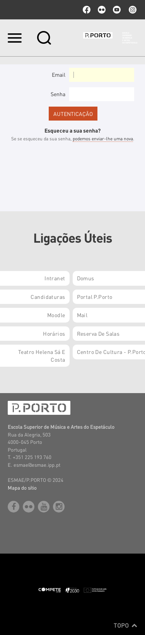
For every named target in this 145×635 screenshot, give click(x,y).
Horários (54, 333)
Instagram (132, 10)
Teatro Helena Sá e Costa (41, 355)
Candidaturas (48, 296)
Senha (58, 93)
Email (58, 74)
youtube (117, 10)
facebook (86, 10)
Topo (125, 625)
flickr (102, 10)
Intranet (54, 277)
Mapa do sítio (22, 487)
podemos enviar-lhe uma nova (103, 138)
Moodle (56, 314)
